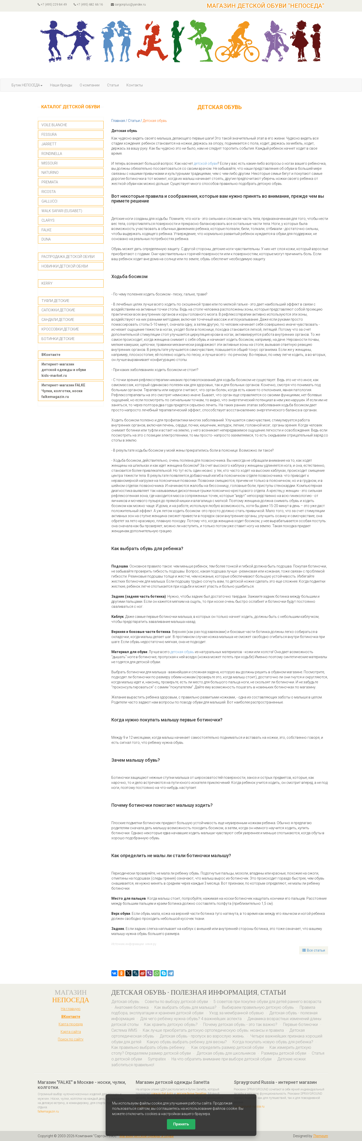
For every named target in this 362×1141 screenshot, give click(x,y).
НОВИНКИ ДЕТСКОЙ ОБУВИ (64, 266)
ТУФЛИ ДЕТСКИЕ (55, 301)
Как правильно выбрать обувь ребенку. (148, 1047)
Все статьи (313, 950)
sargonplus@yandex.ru (128, 4)
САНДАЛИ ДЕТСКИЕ (57, 320)
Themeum (320, 1136)
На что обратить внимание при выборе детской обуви (222, 1059)
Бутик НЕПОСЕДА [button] (27, 85)
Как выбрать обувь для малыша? (185, 1007)
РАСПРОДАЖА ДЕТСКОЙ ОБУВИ (68, 257)
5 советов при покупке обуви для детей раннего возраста (267, 1001)
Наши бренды (61, 85)
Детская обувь (125, 1001)
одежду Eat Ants (162, 1093)
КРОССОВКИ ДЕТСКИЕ (60, 329)
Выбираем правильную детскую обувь (258, 1007)
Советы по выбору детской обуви (176, 1001)
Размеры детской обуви (283, 1053)
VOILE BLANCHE (54, 125)
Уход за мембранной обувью (236, 1013)
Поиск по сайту (70, 1039)
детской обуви (206, 163)
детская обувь (182, 652)
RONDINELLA (51, 154)
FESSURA (49, 134)
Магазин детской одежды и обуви (146, 1136)
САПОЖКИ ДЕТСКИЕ (58, 310)
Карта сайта (71, 1032)
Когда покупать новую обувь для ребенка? (273, 1041)
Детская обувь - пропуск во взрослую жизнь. (202, 1036)
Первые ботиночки (301, 1024)
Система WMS (124, 1030)
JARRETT (49, 144)
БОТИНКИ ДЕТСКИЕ (58, 339)
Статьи (113, 85)
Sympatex (157, 1059)
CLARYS (48, 220)
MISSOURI (49, 163)
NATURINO (50, 173)
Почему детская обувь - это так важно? (240, 1024)
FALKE (46, 230)
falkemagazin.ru (48, 1111)
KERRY (47, 283)
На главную (70, 1009)
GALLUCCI (49, 201)
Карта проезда (71, 1024)
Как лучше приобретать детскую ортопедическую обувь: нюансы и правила (213, 1030)
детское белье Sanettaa (191, 1093)
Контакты (134, 85)
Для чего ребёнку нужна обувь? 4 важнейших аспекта (191, 1018)
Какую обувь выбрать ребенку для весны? (187, 1041)
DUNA (46, 239)
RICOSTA (48, 192)
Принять (181, 1124)
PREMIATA (49, 182)
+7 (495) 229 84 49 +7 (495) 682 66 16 (70, 4)
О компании (90, 85)
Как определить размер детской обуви (228, 1047)
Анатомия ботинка (132, 1007)
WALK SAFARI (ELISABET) (61, 211)
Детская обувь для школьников (226, 1053)
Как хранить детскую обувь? (171, 1024)
